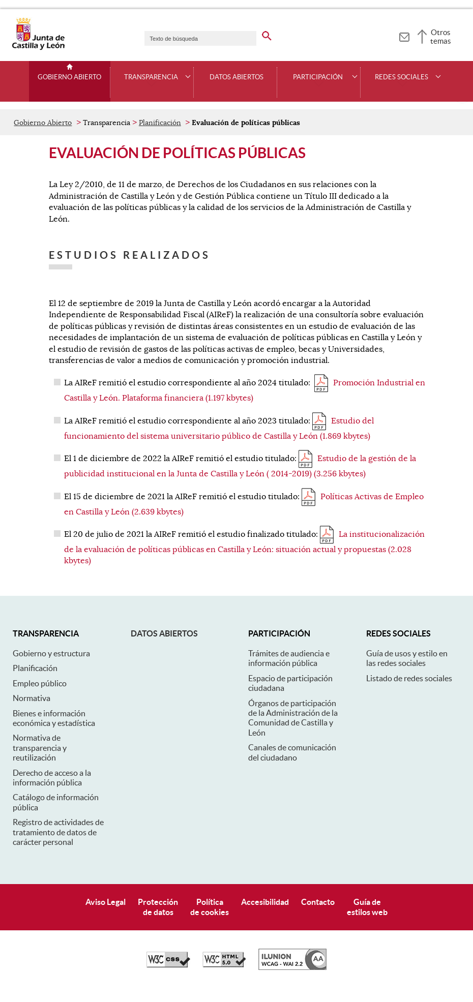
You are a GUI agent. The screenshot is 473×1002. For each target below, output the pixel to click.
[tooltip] (404, 35)
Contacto (318, 901)
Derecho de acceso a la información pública (52, 777)
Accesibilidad (265, 901)
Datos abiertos (164, 633)
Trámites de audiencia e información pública (289, 658)
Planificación (160, 122)
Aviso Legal (105, 901)
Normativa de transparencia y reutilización (40, 747)
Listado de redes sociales (409, 678)
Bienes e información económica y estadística (54, 718)
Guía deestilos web (367, 906)
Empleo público (40, 683)
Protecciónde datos (158, 906)
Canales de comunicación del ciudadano (292, 752)
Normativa (31, 698)
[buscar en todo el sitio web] (273, 34)
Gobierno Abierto (69, 77)
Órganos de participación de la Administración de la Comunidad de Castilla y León (293, 718)
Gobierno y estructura (51, 653)
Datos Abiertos (236, 77)
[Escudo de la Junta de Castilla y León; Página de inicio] (38, 48)
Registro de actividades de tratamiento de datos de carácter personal (58, 831)
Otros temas (440, 36)
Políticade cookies (209, 906)
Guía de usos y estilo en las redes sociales (407, 658)
